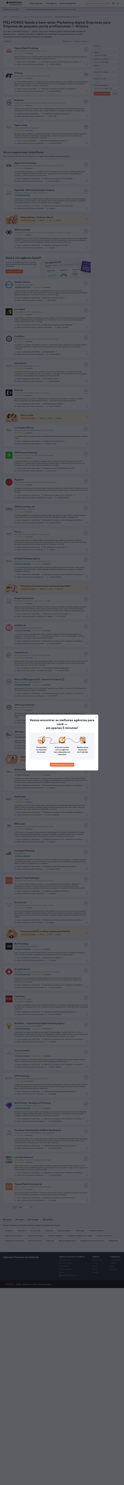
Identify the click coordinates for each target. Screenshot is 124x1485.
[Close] (96, 717)
